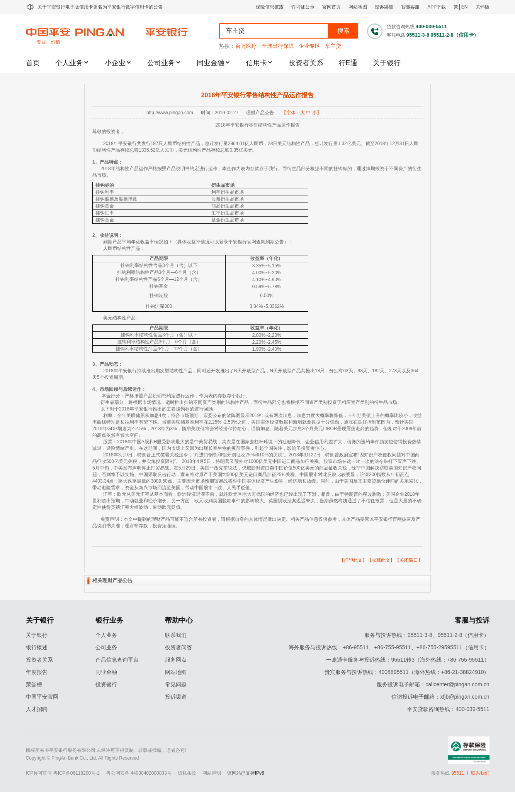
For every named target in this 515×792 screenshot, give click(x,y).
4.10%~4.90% (266, 279)
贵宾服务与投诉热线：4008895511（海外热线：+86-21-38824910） (407, 672)
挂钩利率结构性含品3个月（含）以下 (159, 265)
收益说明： (111, 235)
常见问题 (176, 684)
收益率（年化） (266, 258)
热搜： (227, 46)
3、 (96, 364)
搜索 (343, 30)
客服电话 (396, 35)
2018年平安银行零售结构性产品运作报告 (257, 95)
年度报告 (37, 672)
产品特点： (111, 162)
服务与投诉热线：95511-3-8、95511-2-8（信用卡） (427, 635)
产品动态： (111, 364)
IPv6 (259, 773)
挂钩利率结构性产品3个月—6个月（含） (159, 272)
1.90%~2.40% (266, 349)
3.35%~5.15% (266, 266)
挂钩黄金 (104, 206)
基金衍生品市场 (227, 220)
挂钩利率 (104, 192)
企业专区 (309, 46)
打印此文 (353, 560)
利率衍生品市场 (227, 192)
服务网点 (176, 660)
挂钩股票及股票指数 (116, 199)
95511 (457, 773)
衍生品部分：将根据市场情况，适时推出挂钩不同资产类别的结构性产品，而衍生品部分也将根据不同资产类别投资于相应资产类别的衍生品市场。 (251, 402)
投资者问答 (178, 647)
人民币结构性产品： (124, 248)
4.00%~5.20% (266, 272)
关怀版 (483, 7)
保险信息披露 (270, 7)
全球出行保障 (278, 46)
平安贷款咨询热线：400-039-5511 (448, 709)
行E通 (348, 63)
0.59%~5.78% (266, 286)
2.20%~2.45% (266, 342)
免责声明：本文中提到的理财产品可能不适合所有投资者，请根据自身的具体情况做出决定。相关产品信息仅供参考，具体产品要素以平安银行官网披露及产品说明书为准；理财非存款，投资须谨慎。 (256, 523)
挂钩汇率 (104, 213)
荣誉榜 (34, 684)
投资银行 (106, 684)
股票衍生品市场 (227, 199)
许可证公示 (302, 7)
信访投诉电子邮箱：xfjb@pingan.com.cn (440, 697)
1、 (96, 162)
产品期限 (159, 258)
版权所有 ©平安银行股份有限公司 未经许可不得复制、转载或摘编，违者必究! (106, 750)
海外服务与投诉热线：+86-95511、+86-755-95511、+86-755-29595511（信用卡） (389, 647)
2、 (96, 235)
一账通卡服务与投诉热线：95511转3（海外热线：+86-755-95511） (407, 660)
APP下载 (436, 7)
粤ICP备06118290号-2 (76, 773)
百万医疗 (246, 46)
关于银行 (387, 63)
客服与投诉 (472, 620)
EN (464, 7)
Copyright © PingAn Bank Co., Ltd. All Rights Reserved (82, 758)
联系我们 (176, 635)
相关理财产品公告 (112, 580)
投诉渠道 (384, 7)
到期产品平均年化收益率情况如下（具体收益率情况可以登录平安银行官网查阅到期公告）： (198, 242)
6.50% (266, 295)
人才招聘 (37, 709)
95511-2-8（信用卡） (454, 35)
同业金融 (210, 63)
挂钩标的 (104, 185)
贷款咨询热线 (401, 26)
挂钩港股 (159, 295)
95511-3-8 (417, 35)
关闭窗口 (408, 560)
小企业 (115, 63)
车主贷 (333, 46)
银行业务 (109, 620)
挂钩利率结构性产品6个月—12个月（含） (159, 279)
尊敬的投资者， (108, 131)
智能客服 (410, 7)
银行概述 (37, 647)
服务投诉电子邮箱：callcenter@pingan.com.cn (433, 684)
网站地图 (357, 7)
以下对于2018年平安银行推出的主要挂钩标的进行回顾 (156, 409)
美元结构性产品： (121, 318)
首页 (33, 63)
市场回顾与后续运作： (123, 389)
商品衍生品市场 (227, 206)
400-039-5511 (431, 26)
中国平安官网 (42, 697)
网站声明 (211, 773)
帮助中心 (179, 620)
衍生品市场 (223, 185)
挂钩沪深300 (159, 306)
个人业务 (69, 63)
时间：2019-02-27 (219, 112)
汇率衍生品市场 (227, 213)
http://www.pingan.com (169, 112)
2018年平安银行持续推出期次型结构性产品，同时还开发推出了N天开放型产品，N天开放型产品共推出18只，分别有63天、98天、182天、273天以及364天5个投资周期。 (255, 374)
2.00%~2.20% (266, 335)
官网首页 (331, 7)
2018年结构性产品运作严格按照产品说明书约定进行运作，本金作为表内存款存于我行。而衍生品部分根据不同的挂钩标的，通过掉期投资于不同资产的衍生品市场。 (257, 172)
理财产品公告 (260, 112)
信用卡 (256, 63)
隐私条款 (187, 773)
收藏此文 (381, 560)
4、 (96, 389)
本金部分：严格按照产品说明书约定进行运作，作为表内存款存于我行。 (176, 396)
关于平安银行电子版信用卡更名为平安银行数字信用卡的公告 (100, 7)
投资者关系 (306, 63)
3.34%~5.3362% (267, 306)
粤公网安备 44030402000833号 (139, 773)
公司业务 (161, 63)
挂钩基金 (104, 220)
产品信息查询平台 (117, 660)
